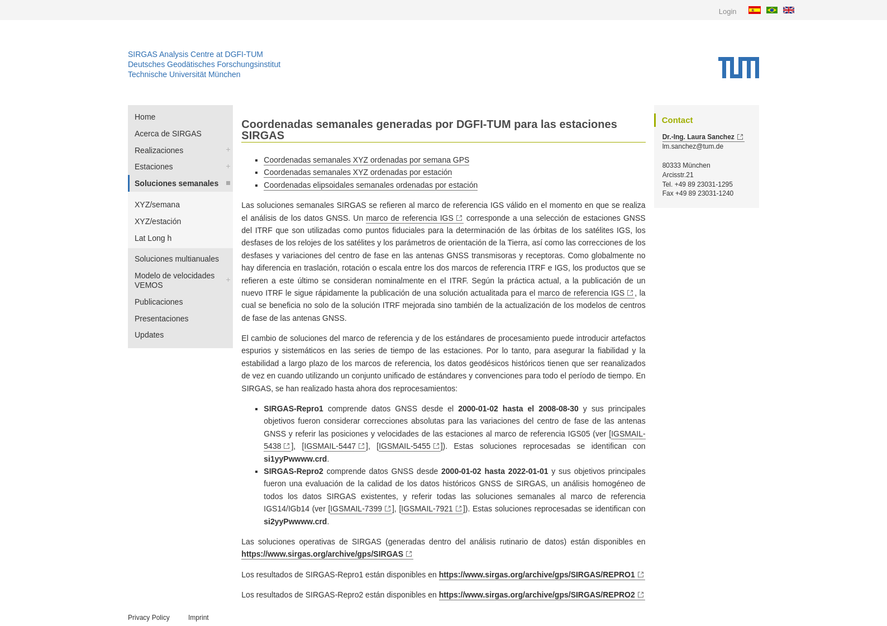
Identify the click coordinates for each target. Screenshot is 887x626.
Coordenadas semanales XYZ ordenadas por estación (358, 172)
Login (728, 11)
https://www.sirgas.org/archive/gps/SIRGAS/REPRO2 (537, 594)
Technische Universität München (184, 74)
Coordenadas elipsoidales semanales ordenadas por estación (371, 185)
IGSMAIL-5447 (330, 446)
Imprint (198, 618)
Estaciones (154, 166)
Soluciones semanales (176, 183)
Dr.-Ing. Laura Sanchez (698, 137)
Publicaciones (159, 301)
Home (145, 116)
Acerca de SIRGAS (168, 133)
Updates (149, 334)
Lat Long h (153, 238)
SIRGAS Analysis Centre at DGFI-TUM (195, 54)
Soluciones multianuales (177, 258)
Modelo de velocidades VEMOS (174, 280)
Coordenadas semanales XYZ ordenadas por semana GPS (366, 159)
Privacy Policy (149, 618)
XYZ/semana (157, 204)
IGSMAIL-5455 (405, 446)
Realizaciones (159, 150)
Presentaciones (162, 318)
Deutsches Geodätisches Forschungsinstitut (204, 64)
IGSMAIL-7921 (427, 508)
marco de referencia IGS (409, 218)
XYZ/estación (158, 221)
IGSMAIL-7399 (356, 508)
